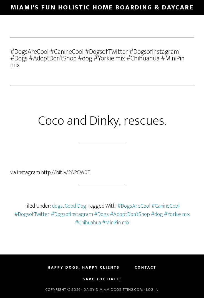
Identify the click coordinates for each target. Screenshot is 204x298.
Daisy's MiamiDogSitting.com (114, 289)
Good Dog (75, 206)
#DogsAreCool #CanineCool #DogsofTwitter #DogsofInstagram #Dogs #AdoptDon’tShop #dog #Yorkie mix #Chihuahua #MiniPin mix (102, 214)
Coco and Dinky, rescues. (102, 121)
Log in (152, 289)
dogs (57, 206)
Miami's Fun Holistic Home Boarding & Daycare (102, 7)
